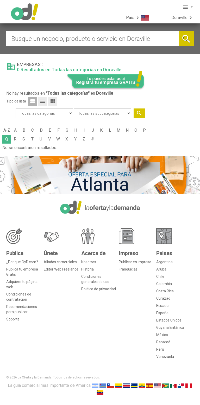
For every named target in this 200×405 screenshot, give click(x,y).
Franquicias (128, 269)
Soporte (13, 319)
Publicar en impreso (135, 262)
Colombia (164, 284)
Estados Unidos (169, 320)
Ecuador (163, 306)
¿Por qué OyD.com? (22, 262)
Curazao (163, 298)
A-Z (6, 130)
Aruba (161, 269)
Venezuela (165, 357)
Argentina (164, 262)
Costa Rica (165, 291)
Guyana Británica (170, 327)
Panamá (163, 342)
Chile (160, 276)
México (162, 335)
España (162, 313)
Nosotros (88, 262)
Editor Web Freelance (61, 269)
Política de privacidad (98, 289)
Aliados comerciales (60, 262)
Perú (160, 349)
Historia (87, 269)
